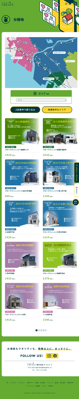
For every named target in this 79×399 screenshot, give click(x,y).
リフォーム (50, 382)
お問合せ (50, 386)
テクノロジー (21, 382)
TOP (7, 382)
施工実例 (62, 382)
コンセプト (13, 382)
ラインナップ (29, 386)
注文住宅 (42, 382)
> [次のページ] (45, 330)
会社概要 (37, 386)
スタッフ (44, 386)
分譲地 (37, 382)
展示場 (57, 382)
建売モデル (30, 382)
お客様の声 (70, 382)
